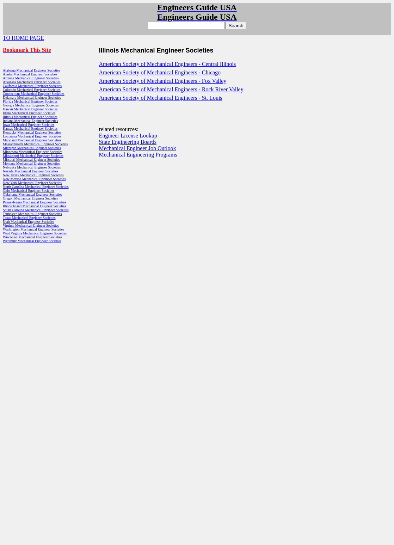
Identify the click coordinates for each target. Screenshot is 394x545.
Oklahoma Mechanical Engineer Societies (32, 194)
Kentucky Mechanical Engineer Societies (32, 132)
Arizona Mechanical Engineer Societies (31, 78)
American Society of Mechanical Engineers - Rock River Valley (171, 89)
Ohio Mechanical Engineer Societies (28, 190)
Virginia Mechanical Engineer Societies (31, 225)
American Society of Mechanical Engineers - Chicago (160, 72)
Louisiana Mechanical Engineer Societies (32, 136)
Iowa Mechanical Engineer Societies (28, 125)
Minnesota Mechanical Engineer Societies (32, 152)
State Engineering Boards (127, 142)
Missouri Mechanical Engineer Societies (31, 159)
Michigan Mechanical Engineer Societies (32, 148)
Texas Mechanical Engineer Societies (29, 218)
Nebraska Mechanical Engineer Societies (32, 167)
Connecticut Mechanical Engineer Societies (33, 94)
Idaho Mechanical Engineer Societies (29, 113)
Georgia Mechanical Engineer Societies (31, 105)
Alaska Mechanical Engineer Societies (30, 74)
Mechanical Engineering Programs (138, 155)
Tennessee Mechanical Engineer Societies (32, 214)
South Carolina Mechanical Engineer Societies (36, 210)
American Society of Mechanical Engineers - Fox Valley (162, 81)
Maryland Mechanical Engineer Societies (32, 140)
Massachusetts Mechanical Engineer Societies (35, 144)
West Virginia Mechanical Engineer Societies (35, 233)
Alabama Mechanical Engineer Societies (31, 70)
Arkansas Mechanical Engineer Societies (32, 82)
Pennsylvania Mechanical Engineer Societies (34, 202)
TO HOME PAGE (23, 38)
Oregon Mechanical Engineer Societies (30, 198)
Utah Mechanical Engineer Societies (28, 221)
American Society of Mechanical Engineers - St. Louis (160, 98)
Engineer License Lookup (128, 136)
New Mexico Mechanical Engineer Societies (34, 179)
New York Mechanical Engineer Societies (32, 183)
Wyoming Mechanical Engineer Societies (32, 241)
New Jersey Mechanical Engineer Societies (33, 175)
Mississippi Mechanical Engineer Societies (33, 156)
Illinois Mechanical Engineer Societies (30, 117)
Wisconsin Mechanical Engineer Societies (32, 237)
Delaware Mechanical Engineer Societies (32, 97)
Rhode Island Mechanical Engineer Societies (34, 206)
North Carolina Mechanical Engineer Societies (36, 187)
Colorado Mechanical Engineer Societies (32, 90)
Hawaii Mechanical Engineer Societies (30, 109)
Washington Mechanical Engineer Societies (33, 229)
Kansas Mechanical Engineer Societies (30, 128)
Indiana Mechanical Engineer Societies (30, 121)
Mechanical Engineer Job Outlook (137, 148)
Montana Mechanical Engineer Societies (31, 163)
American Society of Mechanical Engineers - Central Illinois (167, 64)
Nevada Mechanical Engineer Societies (30, 171)
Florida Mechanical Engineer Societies (30, 101)
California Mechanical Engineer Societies (32, 86)
